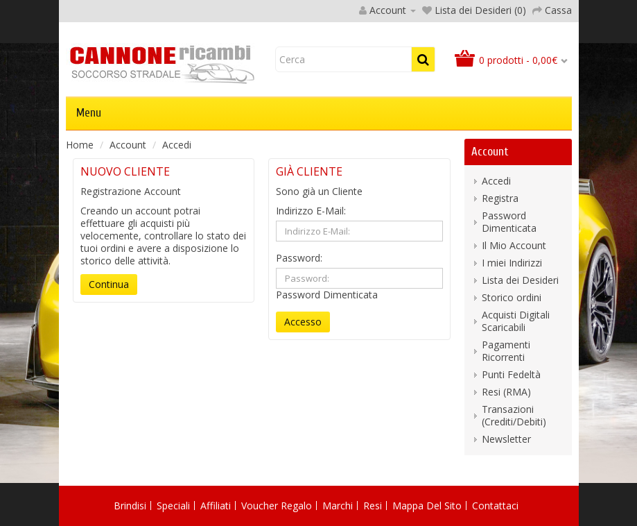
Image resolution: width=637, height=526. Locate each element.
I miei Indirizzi (512, 262)
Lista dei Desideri (520, 280)
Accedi (176, 144)
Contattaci (495, 505)
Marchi (337, 505)
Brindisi (130, 505)
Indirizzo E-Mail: (311, 211)
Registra (500, 198)
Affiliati (215, 505)
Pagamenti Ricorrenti (506, 351)
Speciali (173, 505)
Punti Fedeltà (511, 374)
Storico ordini (511, 297)
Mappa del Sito (427, 505)
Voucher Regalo (276, 505)
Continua (109, 284)
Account (128, 144)
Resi (372, 505)
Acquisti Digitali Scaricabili (516, 321)
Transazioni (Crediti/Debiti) (514, 415)
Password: (299, 258)
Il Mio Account (514, 245)
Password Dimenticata (327, 294)
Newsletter (506, 439)
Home (80, 144)
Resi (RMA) (506, 391)
